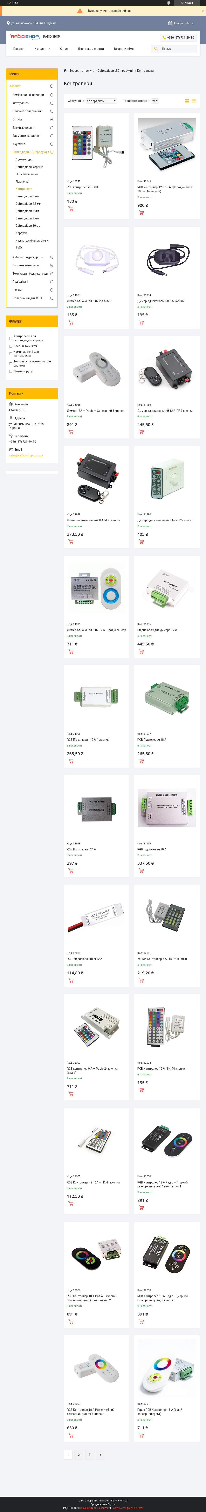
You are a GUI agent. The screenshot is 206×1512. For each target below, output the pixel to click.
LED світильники (27, 174)
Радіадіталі (20, 281)
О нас (64, 48)
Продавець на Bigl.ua (103, 1504)
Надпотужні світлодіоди (32, 240)
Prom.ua (123, 1500)
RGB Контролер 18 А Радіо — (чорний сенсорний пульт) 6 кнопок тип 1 (162, 1184)
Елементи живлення (26, 135)
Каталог (40, 48)
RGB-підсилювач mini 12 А (84, 959)
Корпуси (21, 233)
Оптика (17, 119)
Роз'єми (18, 290)
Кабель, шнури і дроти (28, 257)
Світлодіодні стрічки (29, 167)
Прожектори (24, 159)
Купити (71, 208)
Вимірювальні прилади (28, 94)
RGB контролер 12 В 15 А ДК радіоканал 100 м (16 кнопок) (164, 189)
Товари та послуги (82, 70)
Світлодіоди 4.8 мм (28, 203)
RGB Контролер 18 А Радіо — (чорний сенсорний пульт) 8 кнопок (162, 1298)
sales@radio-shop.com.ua (26, 455)
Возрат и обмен (124, 48)
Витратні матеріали (26, 265)
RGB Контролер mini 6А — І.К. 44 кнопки (93, 1182)
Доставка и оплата (91, 48)
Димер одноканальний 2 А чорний (160, 301)
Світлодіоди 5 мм (27, 211)
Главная (18, 48)
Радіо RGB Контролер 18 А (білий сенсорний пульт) (159, 1412)
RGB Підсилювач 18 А (151, 739)
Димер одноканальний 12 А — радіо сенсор (96, 630)
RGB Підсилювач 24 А (81, 849)
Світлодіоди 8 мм (27, 218)
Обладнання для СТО (27, 298)
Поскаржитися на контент (94, 1508)
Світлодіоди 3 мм (27, 196)
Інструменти (21, 103)
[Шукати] (156, 49)
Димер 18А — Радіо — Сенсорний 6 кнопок (95, 410)
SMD (19, 247)
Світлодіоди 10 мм (28, 225)
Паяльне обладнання (27, 111)
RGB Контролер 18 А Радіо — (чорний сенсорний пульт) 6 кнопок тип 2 (92, 1298)
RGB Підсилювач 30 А (151, 849)
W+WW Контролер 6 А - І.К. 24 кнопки (162, 959)
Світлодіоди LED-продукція (116, 70)
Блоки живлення (24, 127)
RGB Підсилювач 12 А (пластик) (88, 739)
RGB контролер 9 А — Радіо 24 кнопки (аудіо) (92, 1070)
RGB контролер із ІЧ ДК (82, 187)
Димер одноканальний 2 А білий (89, 301)
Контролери (24, 188)
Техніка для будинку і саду (30, 273)
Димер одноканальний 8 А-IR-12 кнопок (164, 520)
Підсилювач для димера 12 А (157, 630)
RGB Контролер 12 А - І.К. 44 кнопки (161, 1068)
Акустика (19, 144)
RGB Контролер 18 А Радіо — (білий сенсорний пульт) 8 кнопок (91, 1412)
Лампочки (22, 181)
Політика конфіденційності (127, 1508)
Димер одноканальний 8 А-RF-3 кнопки (94, 520)
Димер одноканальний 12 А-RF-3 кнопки (165, 410)
